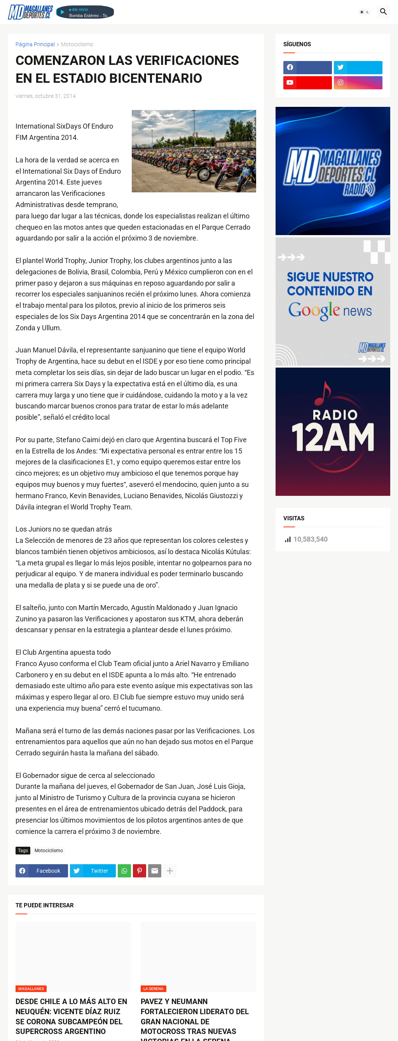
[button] (364, 12)
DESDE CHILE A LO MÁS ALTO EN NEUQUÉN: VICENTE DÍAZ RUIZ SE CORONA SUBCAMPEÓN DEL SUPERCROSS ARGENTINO (71, 1016)
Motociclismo (77, 44)
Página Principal (35, 44)
